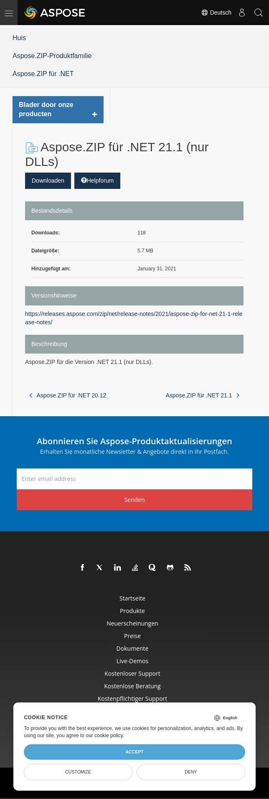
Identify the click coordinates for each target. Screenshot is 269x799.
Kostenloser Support (132, 673)
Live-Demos (132, 661)
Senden (134, 500)
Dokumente (133, 648)
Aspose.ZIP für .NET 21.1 (202, 395)
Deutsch (216, 12)
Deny (191, 771)
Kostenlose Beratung (132, 686)
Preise (132, 636)
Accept (134, 751)
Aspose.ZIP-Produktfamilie (52, 55)
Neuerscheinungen (132, 623)
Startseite (132, 598)
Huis (19, 37)
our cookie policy (104, 735)
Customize (78, 771)
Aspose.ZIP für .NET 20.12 (67, 395)
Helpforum (97, 180)
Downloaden (48, 180)
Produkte (132, 611)
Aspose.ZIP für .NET (43, 73)
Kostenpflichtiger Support (132, 698)
